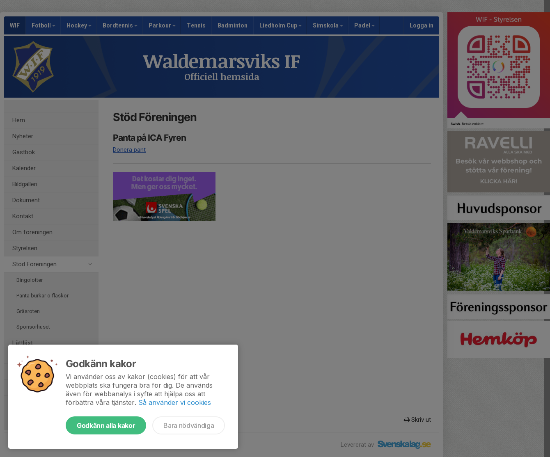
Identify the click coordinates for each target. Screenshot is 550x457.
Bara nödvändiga (188, 425)
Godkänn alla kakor (106, 425)
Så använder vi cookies (174, 402)
